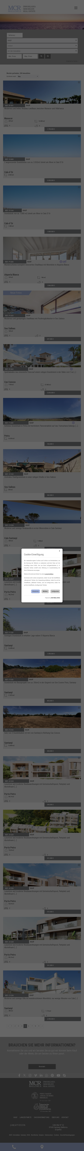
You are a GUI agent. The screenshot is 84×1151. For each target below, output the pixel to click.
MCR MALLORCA (55, 598)
